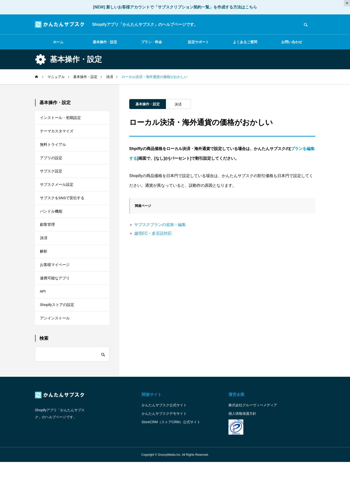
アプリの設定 (52, 164)
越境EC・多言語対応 (152, 233)
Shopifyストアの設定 (58, 331)
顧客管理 (48, 240)
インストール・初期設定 (62, 118)
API (43, 315)
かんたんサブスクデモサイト (164, 442)
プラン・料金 (151, 42)
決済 (178, 104)
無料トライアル (54, 149)
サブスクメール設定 (58, 194)
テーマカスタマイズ (58, 134)
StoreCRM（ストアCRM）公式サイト (171, 451)
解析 (44, 270)
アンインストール (56, 346)
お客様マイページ (56, 285)
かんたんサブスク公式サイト (164, 434)
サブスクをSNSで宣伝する (64, 209)
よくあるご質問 (245, 42)
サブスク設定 (52, 179)
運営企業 (236, 423)
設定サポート (198, 42)
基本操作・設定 (105, 42)
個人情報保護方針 (242, 442)
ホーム (58, 42)
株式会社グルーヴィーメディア (252, 434)
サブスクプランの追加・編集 (160, 225)
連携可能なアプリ (56, 300)
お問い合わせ (291, 42)
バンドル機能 (52, 225)
